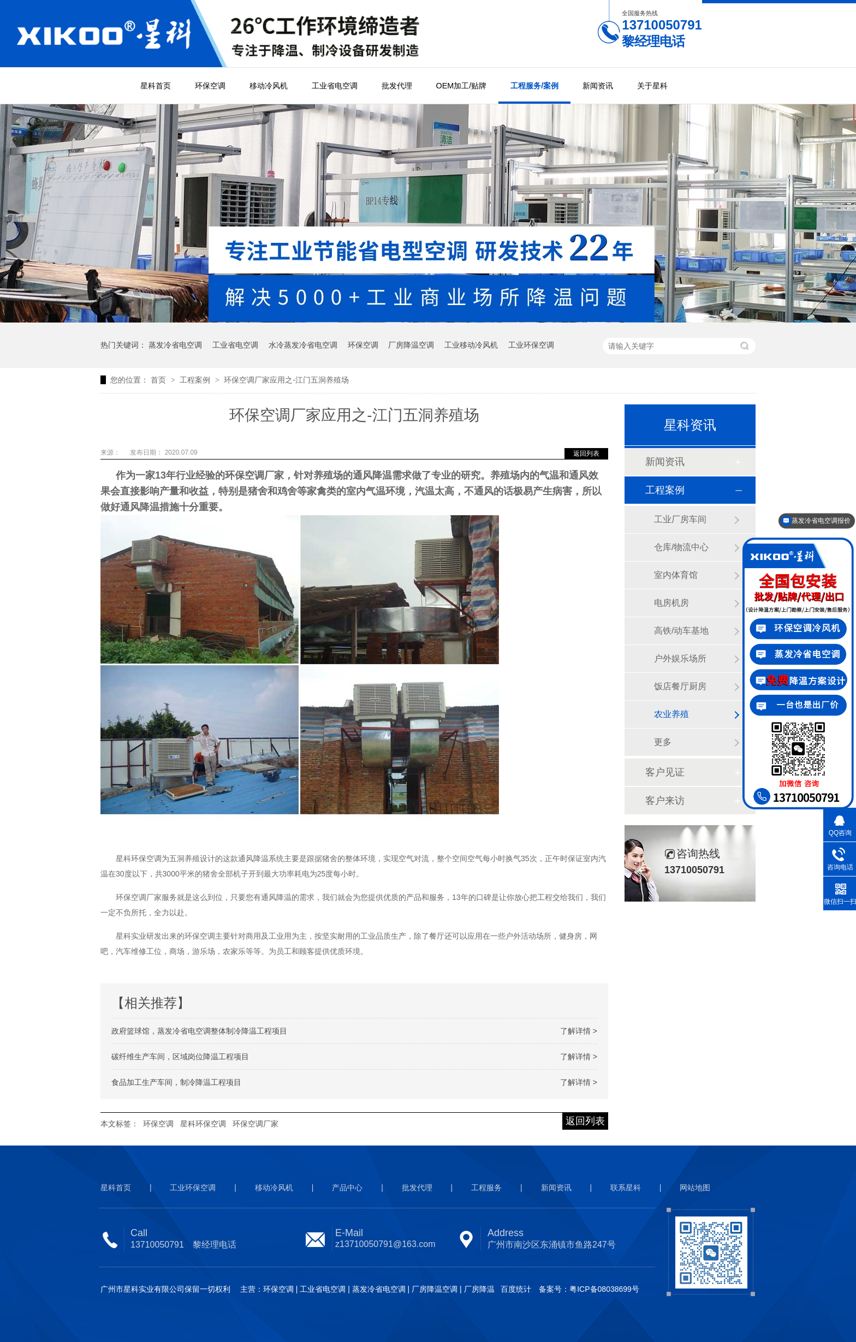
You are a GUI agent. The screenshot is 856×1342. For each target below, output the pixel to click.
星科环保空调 (203, 1123)
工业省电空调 (335, 85)
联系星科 (625, 1187)
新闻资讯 (597, 85)
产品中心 (347, 1187)
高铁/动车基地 (681, 630)
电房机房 (671, 602)
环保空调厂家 (255, 1123)
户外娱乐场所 (680, 658)
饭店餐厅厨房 (680, 686)
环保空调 (210, 85)
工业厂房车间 (680, 519)
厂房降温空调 (411, 345)
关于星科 (652, 85)
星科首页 (155, 85)
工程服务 (486, 1187)
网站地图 (695, 1187)
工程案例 (196, 379)
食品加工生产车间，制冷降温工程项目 (176, 1082)
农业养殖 (671, 714)
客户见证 (665, 772)
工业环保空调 (531, 345)
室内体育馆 (676, 575)
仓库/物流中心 (681, 547)
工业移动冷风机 (471, 345)
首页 (159, 379)
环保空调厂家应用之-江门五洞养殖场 (286, 379)
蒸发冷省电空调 (175, 345)
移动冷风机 (268, 85)
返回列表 (586, 453)
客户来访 (665, 800)
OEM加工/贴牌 (461, 85)
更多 (662, 742)
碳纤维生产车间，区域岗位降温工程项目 (180, 1056)
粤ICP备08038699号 (604, 1289)
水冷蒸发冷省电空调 (303, 345)
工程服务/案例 (534, 85)
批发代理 (397, 85)
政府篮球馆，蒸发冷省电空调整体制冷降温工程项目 (199, 1031)
